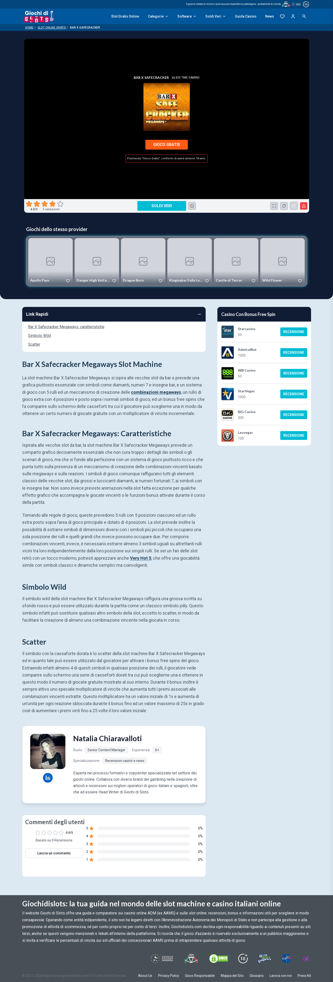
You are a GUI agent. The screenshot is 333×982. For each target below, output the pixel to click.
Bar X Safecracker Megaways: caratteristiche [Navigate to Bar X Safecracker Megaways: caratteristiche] (66, 326)
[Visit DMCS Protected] (218, 958)
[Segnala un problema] (304, 206)
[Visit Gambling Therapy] (306, 958)
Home (29, 27)
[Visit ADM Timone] (191, 958)
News (269, 16)
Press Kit (304, 976)
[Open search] (304, 16)
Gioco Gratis (166, 144)
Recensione (293, 332)
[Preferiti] (282, 16)
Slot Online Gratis (52, 27)
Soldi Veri (215, 16)
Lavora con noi (281, 976)
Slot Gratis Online (125, 16)
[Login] (293, 16)
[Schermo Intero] (274, 206)
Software (187, 16)
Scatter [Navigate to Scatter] (34, 344)
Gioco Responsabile (200, 976)
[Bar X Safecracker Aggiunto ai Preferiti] (294, 206)
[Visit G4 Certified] (286, 958)
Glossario (257, 976)
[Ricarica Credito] (284, 206)
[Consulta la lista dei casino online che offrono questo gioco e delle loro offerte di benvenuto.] (192, 206)
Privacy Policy (168, 976)
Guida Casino (245, 16)
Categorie (158, 16)
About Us (145, 976)
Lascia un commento (54, 853)
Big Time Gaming (188, 77)
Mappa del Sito (232, 976)
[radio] (29, 204)
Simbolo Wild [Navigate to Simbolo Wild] (39, 335)
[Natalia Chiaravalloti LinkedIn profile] (48, 778)
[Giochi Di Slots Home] (39, 16)
